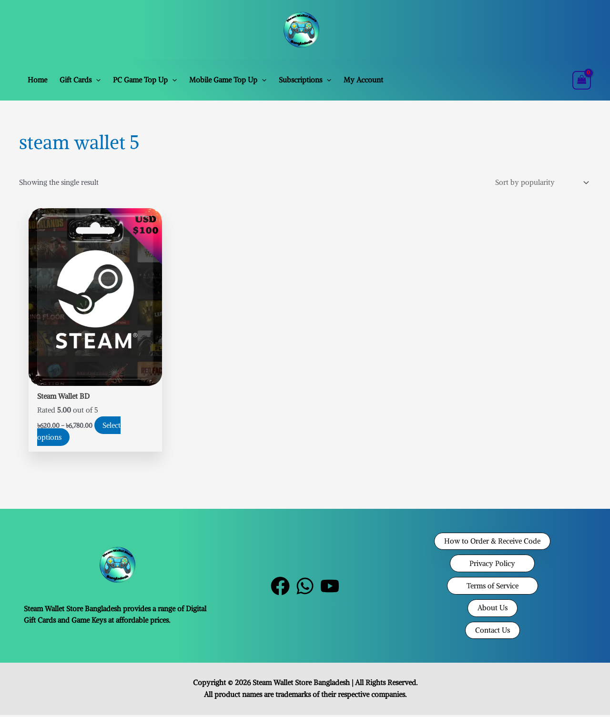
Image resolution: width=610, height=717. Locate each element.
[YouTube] (329, 587)
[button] (96, 80)
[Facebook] (280, 587)
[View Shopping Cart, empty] (581, 80)
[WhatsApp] (305, 587)
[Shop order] (540, 183)
